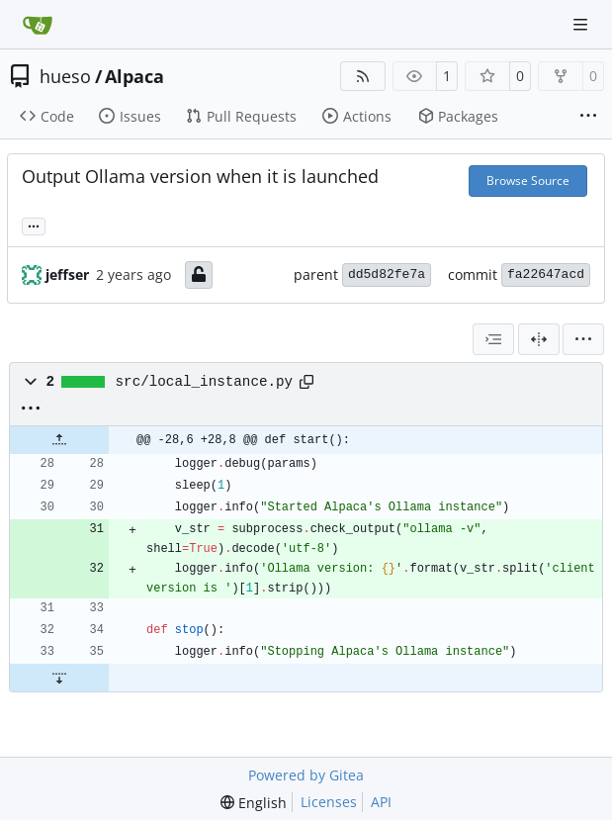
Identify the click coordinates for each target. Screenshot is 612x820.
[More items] (588, 116)
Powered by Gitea (306, 775)
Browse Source (527, 180)
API (381, 801)
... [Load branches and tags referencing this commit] (34, 224)
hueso (65, 76)
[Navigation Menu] (582, 24)
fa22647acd (545, 274)
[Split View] (539, 339)
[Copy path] (306, 382)
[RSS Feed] (363, 76)
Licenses (329, 801)
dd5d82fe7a (386, 274)
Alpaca (134, 76)
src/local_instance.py (205, 382)
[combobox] (493, 339)
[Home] (37, 25)
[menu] (583, 339)
